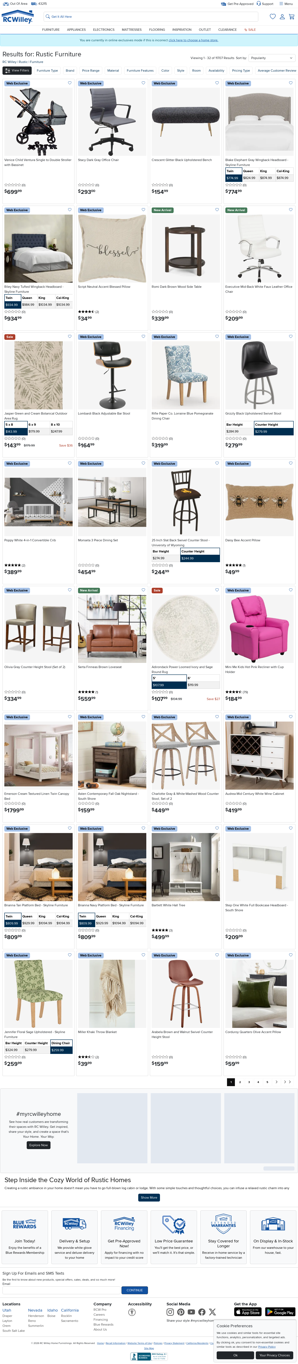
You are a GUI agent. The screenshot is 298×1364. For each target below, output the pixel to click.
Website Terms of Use (139, 1343)
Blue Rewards (103, 1325)
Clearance (227, 30)
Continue (135, 1290)
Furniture (51, 30)
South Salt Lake (13, 1331)
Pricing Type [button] (241, 71)
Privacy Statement (174, 1343)
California (70, 1310)
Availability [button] (216, 71)
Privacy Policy (267, 1347)
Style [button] (180, 71)
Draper (7, 1316)
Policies (158, 1343)
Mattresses (132, 30)
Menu (286, 4)
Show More (150, 1197)
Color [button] (165, 71)
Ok (235, 1355)
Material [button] (113, 71)
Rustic (24, 62)
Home (100, 1343)
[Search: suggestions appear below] (151, 16)
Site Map (149, 1348)
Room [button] (196, 71)
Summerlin (36, 1326)
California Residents (197, 1343)
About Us (100, 1329)
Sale (250, 30)
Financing (101, 1320)
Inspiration (181, 30)
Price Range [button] (91, 71)
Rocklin (66, 1316)
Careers (99, 1315)
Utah (6, 1310)
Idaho (52, 1310)
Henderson (36, 1316)
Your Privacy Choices (275, 1355)
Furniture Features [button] (140, 71)
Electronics (103, 30)
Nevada (35, 1310)
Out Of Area (15, 3)
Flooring (157, 30)
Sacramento (69, 1321)
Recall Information (116, 1343)
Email (6, 1284)
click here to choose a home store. (193, 40)
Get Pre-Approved (237, 3)
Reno (32, 1321)
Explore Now (38, 1145)
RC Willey (9, 62)
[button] (17, 70)
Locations (11, 1304)
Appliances (76, 30)
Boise (51, 1316)
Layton (7, 1321)
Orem (6, 1326)
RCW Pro (100, 1310)
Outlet (205, 30)
